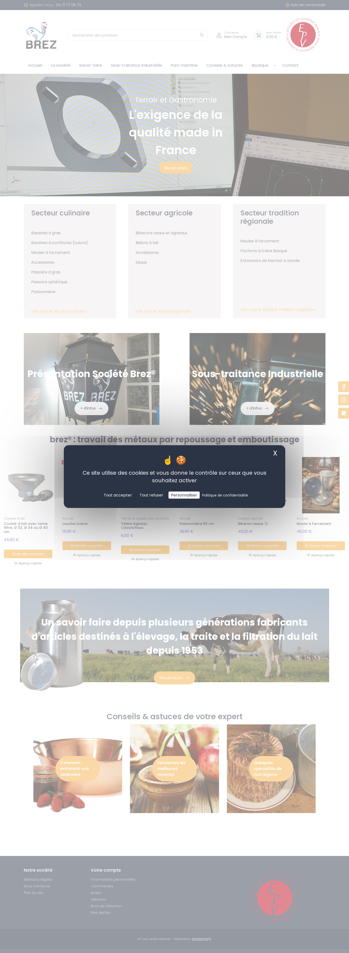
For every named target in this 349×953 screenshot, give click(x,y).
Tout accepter (118, 495)
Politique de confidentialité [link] (225, 495)
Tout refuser (151, 495)
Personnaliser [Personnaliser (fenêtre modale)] (184, 495)
